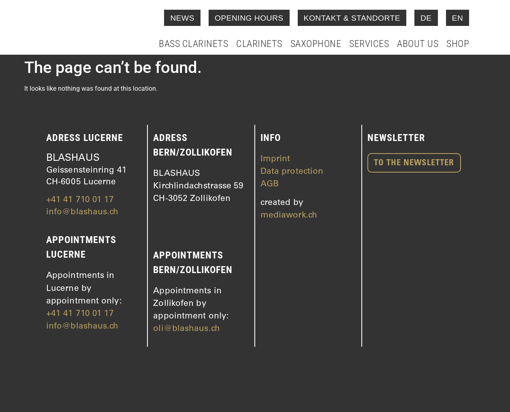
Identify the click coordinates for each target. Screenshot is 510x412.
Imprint (275, 159)
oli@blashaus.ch (186, 329)
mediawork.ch (288, 215)
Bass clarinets (193, 43)
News (182, 18)
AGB (269, 184)
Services (369, 43)
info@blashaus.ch (82, 212)
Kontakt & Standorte (352, 18)
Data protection (292, 172)
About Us (417, 43)
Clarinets (259, 43)
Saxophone (315, 43)
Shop (457, 43)
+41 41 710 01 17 (80, 200)
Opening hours (249, 18)
